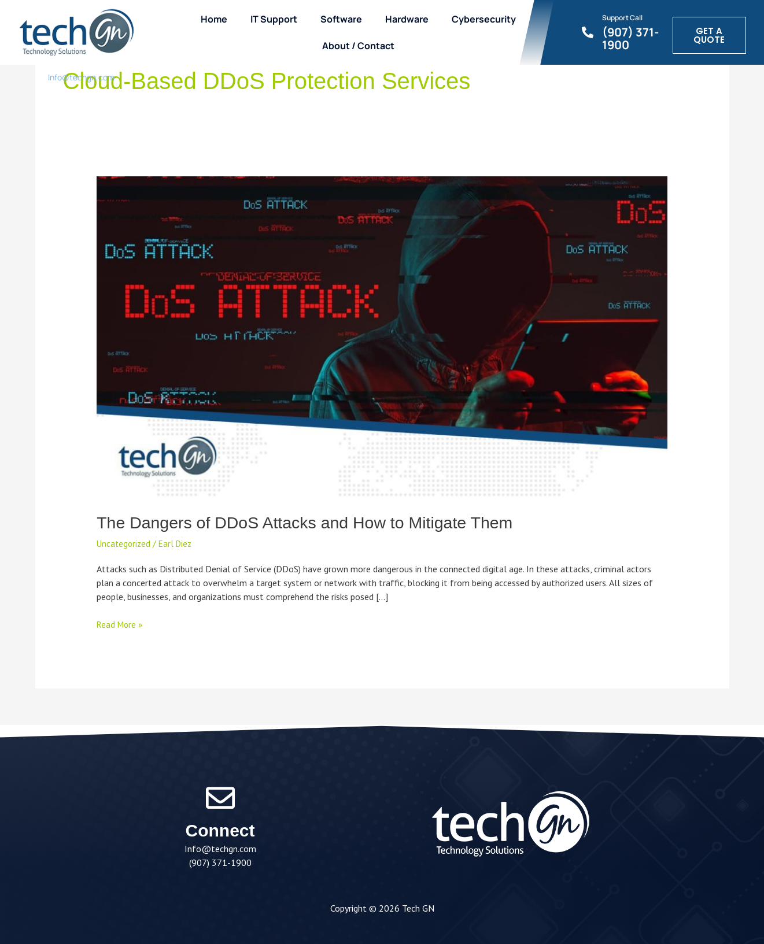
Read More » (121, 623)
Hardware (410, 19)
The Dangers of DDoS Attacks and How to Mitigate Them (316, 522)
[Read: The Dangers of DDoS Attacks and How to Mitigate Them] (382, 336)
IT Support (277, 19)
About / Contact (362, 45)
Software (345, 19)
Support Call (625, 16)
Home (217, 19)
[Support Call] (590, 32)
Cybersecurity (487, 19)
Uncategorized (125, 543)
